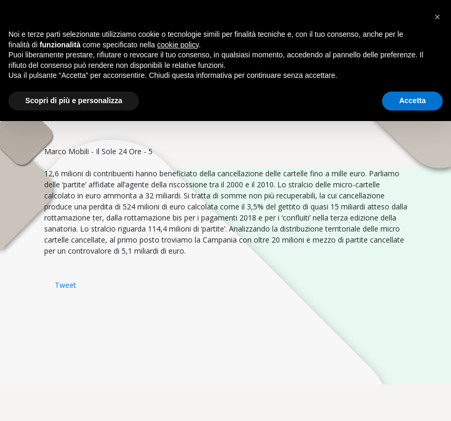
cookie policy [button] (177, 45)
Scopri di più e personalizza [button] (73, 100)
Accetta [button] (412, 100)
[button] (437, 16)
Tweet (65, 285)
